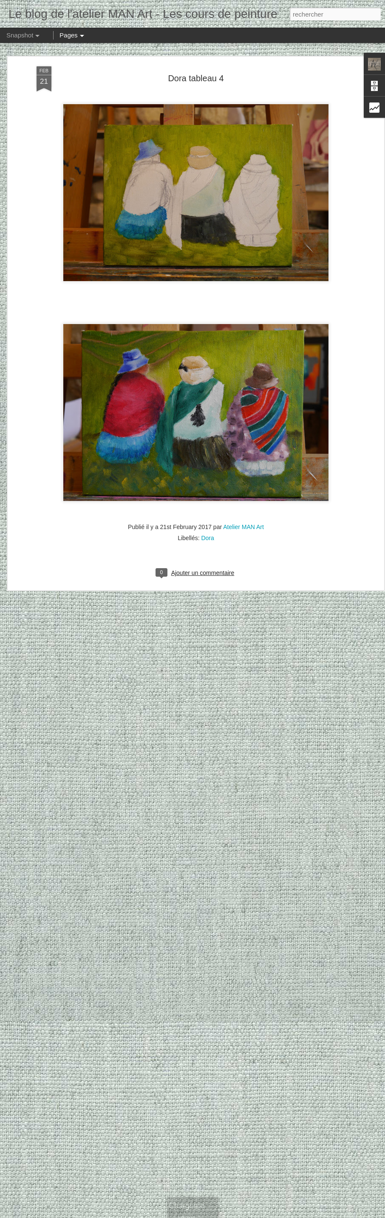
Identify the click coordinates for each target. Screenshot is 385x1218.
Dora (207, 506)
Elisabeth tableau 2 (256, 1187)
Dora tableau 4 (196, 46)
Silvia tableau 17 (160, 1192)
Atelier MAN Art (243, 495)
